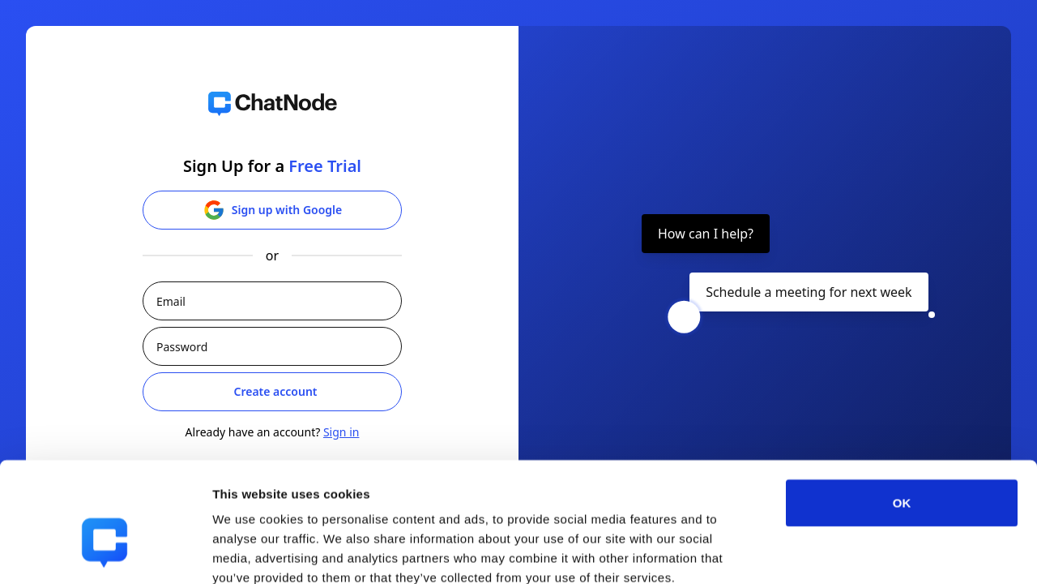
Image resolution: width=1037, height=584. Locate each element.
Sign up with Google (273, 210)
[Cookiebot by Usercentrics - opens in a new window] (105, 552)
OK (902, 412)
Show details (850, 552)
